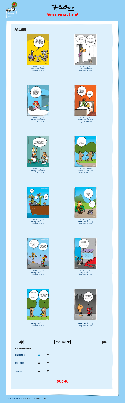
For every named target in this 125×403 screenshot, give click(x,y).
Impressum (36, 398)
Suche (62, 381)
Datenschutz (46, 398)
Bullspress (26, 398)
